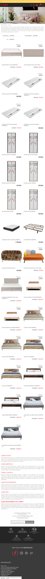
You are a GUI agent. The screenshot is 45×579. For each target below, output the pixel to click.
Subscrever (29, 522)
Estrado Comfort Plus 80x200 (8, 183)
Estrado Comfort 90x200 (7, 211)
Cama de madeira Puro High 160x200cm (11, 327)
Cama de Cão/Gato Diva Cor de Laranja (32, 268)
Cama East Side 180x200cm (8, 356)
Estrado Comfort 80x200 (29, 211)
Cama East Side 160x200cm (30, 327)
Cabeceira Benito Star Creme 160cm (32, 64)
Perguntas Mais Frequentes (7, 571)
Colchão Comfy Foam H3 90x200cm (10, 93)
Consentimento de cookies (11, 577)
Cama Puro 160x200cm (29, 356)
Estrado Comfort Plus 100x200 (9, 154)
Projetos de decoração (6, 572)
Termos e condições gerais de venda (9, 567)
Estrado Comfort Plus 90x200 (30, 154)
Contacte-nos (4, 575)
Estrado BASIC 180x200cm (30, 239)
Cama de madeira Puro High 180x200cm (33, 297)
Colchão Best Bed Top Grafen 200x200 (11, 239)
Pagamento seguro (5, 574)
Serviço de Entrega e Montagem (9, 568)
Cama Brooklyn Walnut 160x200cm (32, 385)
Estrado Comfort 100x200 (30, 183)
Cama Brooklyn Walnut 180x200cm (10, 415)
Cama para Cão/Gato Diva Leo (8, 268)
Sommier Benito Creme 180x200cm (10, 64)
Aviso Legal (3, 565)
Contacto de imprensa (6, 570)
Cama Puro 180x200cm (7, 385)
